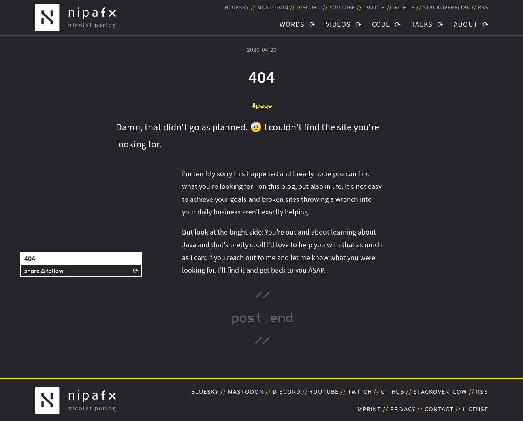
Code (381, 24)
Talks (422, 24)
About (466, 24)
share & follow (44, 271)
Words (292, 24)
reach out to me (251, 257)
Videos (338, 24)
